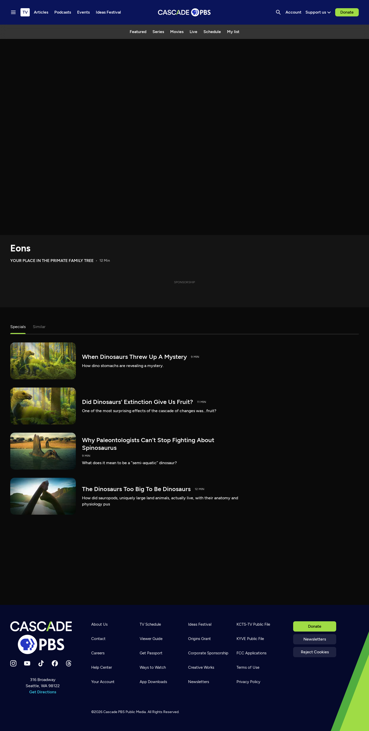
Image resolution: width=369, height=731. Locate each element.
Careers (98, 653)
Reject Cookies (315, 651)
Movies (176, 31)
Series (158, 31)
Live (193, 31)
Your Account (103, 681)
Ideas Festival (199, 624)
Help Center (101, 667)
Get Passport (151, 653)
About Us (99, 624)
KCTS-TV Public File (253, 624)
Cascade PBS (114, 712)
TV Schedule (150, 624)
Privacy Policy (248, 681)
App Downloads (153, 681)
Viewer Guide (151, 638)
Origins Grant (199, 638)
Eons (20, 248)
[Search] (278, 12)
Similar (39, 326)
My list (233, 31)
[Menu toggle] (13, 12)
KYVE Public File (250, 638)
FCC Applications (251, 653)
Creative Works (201, 667)
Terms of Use (248, 667)
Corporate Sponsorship (208, 653)
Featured (138, 31)
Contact (98, 638)
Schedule (212, 31)
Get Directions (42, 691)
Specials (18, 326)
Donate (347, 12)
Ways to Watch (153, 667)
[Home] (42, 637)
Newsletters (314, 639)
